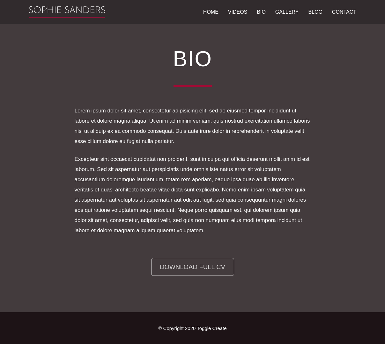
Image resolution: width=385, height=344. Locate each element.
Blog (315, 12)
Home (210, 12)
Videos (237, 12)
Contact (344, 12)
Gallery (287, 12)
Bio (261, 12)
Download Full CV (192, 266)
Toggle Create (211, 328)
